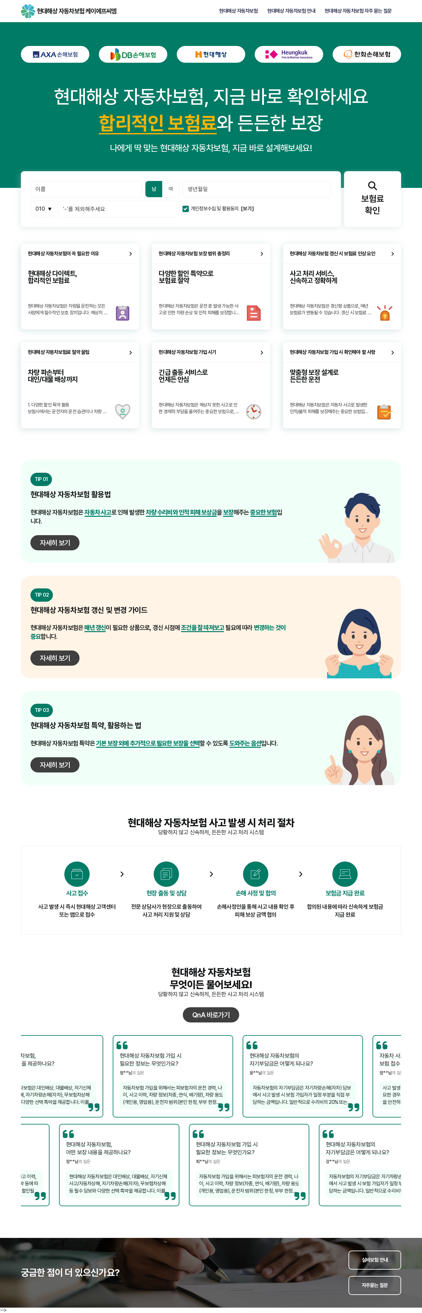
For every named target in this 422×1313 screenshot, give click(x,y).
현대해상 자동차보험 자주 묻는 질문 (358, 11)
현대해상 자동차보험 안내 (291, 11)
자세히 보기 (55, 543)
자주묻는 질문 (375, 1285)
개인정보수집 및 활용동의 (215, 208)
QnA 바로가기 (211, 1015)
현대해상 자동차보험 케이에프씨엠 (28, 11)
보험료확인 (372, 198)
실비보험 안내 (375, 1260)
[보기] (247, 208)
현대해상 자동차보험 (238, 11)
